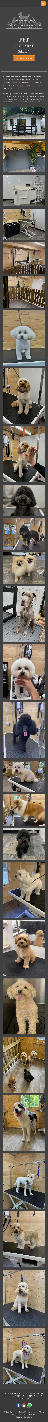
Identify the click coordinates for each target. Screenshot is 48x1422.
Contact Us (16, 82)
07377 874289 (27, 85)
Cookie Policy (16, 1414)
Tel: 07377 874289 (24, 58)
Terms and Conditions (24, 1417)
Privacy (41, 1412)
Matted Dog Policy (30, 1414)
